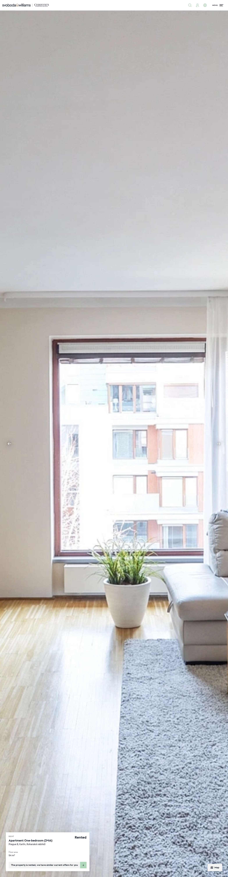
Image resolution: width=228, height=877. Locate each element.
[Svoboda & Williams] (25, 5)
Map (214, 867)
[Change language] (205, 5)
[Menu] (217, 5)
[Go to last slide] (9, 443)
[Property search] (190, 5)
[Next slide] (218, 443)
